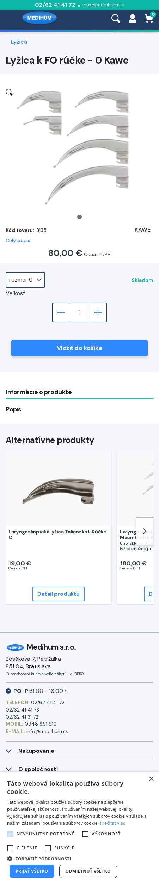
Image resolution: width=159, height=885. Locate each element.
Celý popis (18, 240)
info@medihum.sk (103, 4)
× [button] (151, 779)
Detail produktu (58, 594)
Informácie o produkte (39, 392)
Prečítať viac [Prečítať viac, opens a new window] (112, 823)
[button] (79, 858)
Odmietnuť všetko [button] (88, 871)
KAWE (143, 229)
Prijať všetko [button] (32, 871)
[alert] (79, 828)
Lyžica (19, 42)
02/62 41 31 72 (22, 717)
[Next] (144, 531)
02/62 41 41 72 (55, 4)
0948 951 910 (41, 724)
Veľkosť (15, 293)
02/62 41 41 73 (22, 710)
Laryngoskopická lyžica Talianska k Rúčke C (57, 535)
